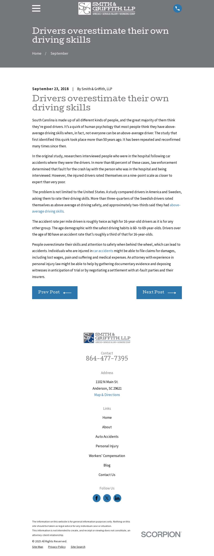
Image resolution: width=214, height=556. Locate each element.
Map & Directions (107, 394)
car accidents (103, 250)
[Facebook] (96, 498)
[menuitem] (37, 547)
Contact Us (107, 474)
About (107, 427)
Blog (107, 465)
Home (107, 417)
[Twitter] (107, 498)
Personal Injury (107, 446)
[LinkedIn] (117, 498)
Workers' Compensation (107, 455)
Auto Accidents (107, 436)
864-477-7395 (107, 359)
